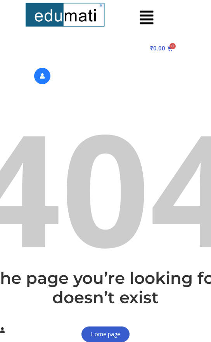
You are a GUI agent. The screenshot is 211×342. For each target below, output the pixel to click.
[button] (146, 18)
